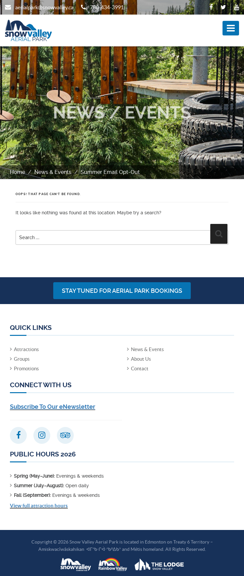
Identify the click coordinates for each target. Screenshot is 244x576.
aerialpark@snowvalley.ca (44, 7)
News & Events (52, 172)
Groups (22, 359)
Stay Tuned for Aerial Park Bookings (122, 290)
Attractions (26, 349)
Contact (139, 368)
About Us (141, 359)
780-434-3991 (107, 7)
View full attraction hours (39, 505)
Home (17, 172)
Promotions (26, 368)
